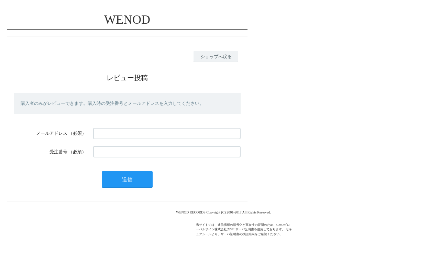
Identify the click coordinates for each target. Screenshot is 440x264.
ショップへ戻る (216, 56)
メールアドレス (51, 133)
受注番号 (58, 151)
